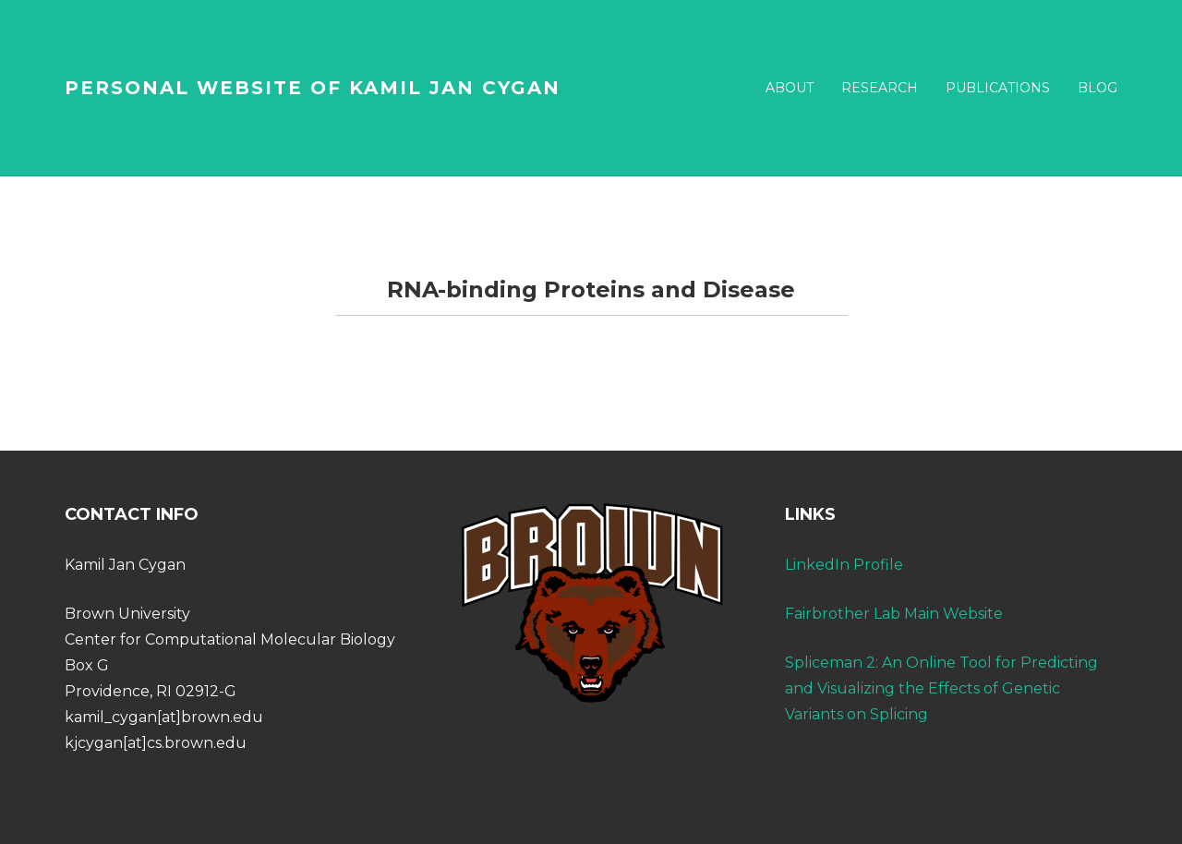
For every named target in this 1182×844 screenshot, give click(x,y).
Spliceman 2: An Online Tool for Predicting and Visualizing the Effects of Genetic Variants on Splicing (941, 688)
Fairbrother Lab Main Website (894, 613)
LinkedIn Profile (844, 564)
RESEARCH (879, 87)
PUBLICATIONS (998, 87)
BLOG (1097, 87)
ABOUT (790, 87)
